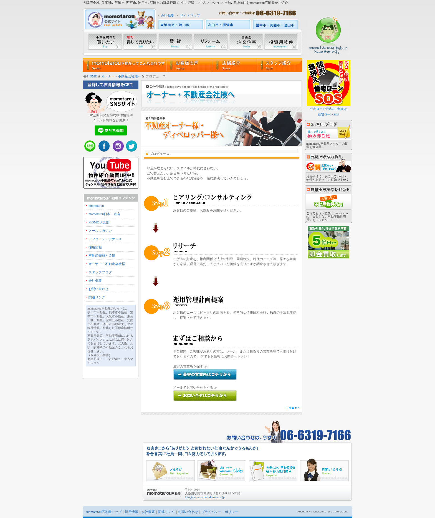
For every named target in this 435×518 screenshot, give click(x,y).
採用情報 (95, 247)
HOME (92, 76)
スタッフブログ (100, 272)
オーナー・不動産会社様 (106, 264)
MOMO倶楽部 (98, 222)
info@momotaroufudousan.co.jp (205, 497)
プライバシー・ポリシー (219, 512)
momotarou (96, 206)
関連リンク (96, 297)
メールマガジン (100, 231)
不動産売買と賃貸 (101, 256)
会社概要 (167, 15)
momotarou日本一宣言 (104, 214)
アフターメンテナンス (105, 239)
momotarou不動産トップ (104, 512)
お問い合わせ (98, 289)
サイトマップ (190, 15)
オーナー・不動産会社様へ (121, 76)
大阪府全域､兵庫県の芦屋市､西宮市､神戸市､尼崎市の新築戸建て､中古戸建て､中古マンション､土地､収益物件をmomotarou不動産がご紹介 (185, 3)
